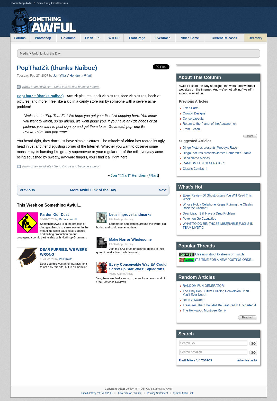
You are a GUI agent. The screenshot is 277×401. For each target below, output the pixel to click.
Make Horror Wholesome (130, 239)
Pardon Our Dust (54, 214)
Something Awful (22, 3)
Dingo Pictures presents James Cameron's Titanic (217, 153)
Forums (19, 38)
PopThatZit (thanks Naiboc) (57, 67)
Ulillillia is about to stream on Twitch (219, 254)
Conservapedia (193, 118)
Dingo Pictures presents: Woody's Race (210, 147)
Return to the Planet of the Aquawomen (210, 124)
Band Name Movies (196, 158)
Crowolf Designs (194, 113)
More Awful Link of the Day (93, 190)
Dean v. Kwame (193, 300)
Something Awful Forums (52, 3)
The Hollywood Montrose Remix (205, 310)
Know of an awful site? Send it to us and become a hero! (61, 87)
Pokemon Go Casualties (199, 218)
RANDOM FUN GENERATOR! (204, 163)
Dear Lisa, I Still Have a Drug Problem (209, 213)
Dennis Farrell (68, 219)
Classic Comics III (195, 169)
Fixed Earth (191, 108)
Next (162, 190)
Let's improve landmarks (130, 214)
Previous (27, 190)
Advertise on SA (247, 360)
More (250, 136)
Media (24, 53)
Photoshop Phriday (121, 219)
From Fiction (191, 129)
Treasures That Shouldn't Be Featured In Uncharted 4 (219, 305)
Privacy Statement (157, 393)
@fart (87, 75)
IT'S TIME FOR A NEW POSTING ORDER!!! (225, 260)
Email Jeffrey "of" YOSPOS (195, 360)
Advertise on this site (129, 393)
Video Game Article (121, 273)
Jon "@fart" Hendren (67, 75)
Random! (247, 317)
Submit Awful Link (183, 393)
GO (253, 343)
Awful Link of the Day (46, 53)
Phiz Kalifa (66, 259)
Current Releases (224, 38)
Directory (255, 38)
